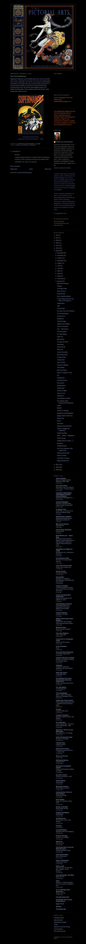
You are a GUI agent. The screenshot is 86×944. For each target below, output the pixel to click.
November (60, 255)
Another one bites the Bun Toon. (64, 683)
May (58, 271)
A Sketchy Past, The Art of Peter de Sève (64, 793)
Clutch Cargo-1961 (61, 635)
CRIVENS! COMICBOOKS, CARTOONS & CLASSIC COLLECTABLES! (64, 494)
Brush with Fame (62, 370)
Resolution (60, 443)
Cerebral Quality (61, 331)
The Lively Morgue (61, 693)
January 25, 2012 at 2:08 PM (25, 162)
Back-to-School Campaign (63, 629)
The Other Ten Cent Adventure (65, 311)
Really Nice (60, 318)
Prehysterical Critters (61, 862)
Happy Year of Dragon (63, 324)
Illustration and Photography (65, 413)
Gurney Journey (61, 571)
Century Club (61, 360)
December (60, 253)
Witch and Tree (60, 876)
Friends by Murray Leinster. (63, 850)
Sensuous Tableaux (62, 365)
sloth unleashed (61, 478)
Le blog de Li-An (61, 509)
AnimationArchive (59, 918)
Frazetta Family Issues (62, 711)
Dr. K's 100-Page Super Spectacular (63, 890)
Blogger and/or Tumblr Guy (64, 415)
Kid (16, 154)
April (58, 273)
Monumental (60, 339)
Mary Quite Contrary (62, 786)
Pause (59, 421)
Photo (57, 648)
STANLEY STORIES (62, 586)
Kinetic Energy (61, 438)
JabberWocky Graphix (60, 922)
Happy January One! (63, 460)
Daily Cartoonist (58, 920)
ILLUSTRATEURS (61, 830)
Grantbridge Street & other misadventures (64, 900)
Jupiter (59, 405)
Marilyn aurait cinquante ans (63, 567)
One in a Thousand (62, 326)
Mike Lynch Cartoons (62, 524)
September (60, 260)
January (59, 281)
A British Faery (60, 743)
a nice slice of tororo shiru (64, 565)
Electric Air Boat (61, 455)
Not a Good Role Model (63, 296)
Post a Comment (15, 166)
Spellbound (60, 396)
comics (18, 145)
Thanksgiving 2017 (61, 689)
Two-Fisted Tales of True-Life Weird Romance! (65, 848)
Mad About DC (60, 525)
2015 (57, 243)
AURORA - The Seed (61, 614)
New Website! (59, 814)
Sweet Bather (59, 782)
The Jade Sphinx (61, 687)
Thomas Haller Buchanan (64, 141)
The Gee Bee (61, 308)
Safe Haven (60, 344)
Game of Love (61, 393)
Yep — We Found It (62, 329)
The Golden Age (61, 909)
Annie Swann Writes (62, 854)
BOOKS (59, 408)
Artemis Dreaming (61, 612)
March (59, 276)
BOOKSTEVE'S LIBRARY (63, 516)
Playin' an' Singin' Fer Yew (64, 372)
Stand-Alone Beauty (63, 283)
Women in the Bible (62, 807)
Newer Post (13, 169)
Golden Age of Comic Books (64, 700)
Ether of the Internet (61, 856)
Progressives (60, 378)
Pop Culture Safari (61, 485)
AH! (58, 375)
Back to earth (60, 866)
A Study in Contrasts (62, 715)
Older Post (48, 169)
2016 (57, 240)
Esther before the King (62, 808)
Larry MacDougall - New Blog (65, 875)
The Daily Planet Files (62, 897)
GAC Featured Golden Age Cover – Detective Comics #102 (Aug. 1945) (65, 703)
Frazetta (58, 709)
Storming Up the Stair (63, 453)
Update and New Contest (63, 642)
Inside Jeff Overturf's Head (64, 737)
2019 (57, 235)
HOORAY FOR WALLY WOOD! (65, 658)
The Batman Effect (61, 674)
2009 (57, 469)
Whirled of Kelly (61, 627)
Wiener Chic (60, 418)
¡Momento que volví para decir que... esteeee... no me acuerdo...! (64, 869)
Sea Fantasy (60, 367)
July (58, 265)
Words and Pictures (62, 756)
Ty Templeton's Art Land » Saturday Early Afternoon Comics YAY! (64, 680)
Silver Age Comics (61, 672)
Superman (32, 145)
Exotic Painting (60, 780)
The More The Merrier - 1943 (64, 776)
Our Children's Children (63, 398)
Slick (58, 306)
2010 (57, 467)
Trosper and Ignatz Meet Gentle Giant (63, 595)
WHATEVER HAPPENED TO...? (65, 497)
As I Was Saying (61, 334)
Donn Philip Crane (62, 354)
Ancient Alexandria (62, 352)
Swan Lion (60, 336)
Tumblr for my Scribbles (62, 837)
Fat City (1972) (60, 531)
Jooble (56, 924)
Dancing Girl (60, 383)
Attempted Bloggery (62, 502)
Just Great (60, 423)
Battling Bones (61, 385)
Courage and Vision (62, 342)
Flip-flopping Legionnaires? (63, 653)
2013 (57, 248)
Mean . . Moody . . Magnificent (65, 435)
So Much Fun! (61, 316)
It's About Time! (61, 357)
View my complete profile (62, 168)
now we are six (60, 843)
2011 (57, 464)
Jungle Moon (60, 303)
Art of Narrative (60, 722)
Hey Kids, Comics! (61, 775)
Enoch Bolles (60, 577)
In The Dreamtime (61, 646)
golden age (24, 145)
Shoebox (58, 906)
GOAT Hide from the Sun (62, 788)
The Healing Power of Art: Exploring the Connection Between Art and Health (63, 607)
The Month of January (63, 458)
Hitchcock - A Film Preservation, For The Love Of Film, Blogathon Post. (65, 884)
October (59, 258)
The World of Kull (62, 380)
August (59, 263)
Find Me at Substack (61, 573)
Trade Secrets (61, 293)
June (59, 268)
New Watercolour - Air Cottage (64, 733)
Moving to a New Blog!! (62, 738)
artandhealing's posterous (64, 604)
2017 (57, 238)
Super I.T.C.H (60, 904)
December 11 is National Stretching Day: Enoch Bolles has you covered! (65, 580)
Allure (58, 881)
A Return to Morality (62, 410)
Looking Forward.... (61, 744)
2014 (57, 245)
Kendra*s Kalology (61, 835)
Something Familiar (61, 795)
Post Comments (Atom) (25, 172)
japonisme (59, 841)
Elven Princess (61, 291)
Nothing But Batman (62, 760)
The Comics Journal (59, 931)
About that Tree (60, 761)
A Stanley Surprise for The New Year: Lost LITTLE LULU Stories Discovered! (64, 589)
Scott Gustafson (58, 929)
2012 (57, 250)
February (60, 278)
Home (31, 169)
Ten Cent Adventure (62, 313)
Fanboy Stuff (60, 388)
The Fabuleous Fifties (62, 558)
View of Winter (61, 362)
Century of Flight (61, 390)
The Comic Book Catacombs (64, 652)
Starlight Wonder (62, 446)
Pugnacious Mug (62, 433)
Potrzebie (59, 826)
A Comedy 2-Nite (62, 288)
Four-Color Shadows (62, 633)
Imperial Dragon (61, 321)
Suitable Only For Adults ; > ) (65, 440)
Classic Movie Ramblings (63, 529)
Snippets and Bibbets (62, 812)
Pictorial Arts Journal (62, 748)
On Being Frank (61, 818)
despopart (59, 665)
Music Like (60, 349)
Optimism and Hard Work (64, 426)
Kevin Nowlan (60, 799)
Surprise (59, 286)
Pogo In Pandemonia (62, 860)
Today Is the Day (60, 893)
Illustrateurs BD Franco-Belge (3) (65, 831)
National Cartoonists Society (62, 926)
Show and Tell (61, 347)
